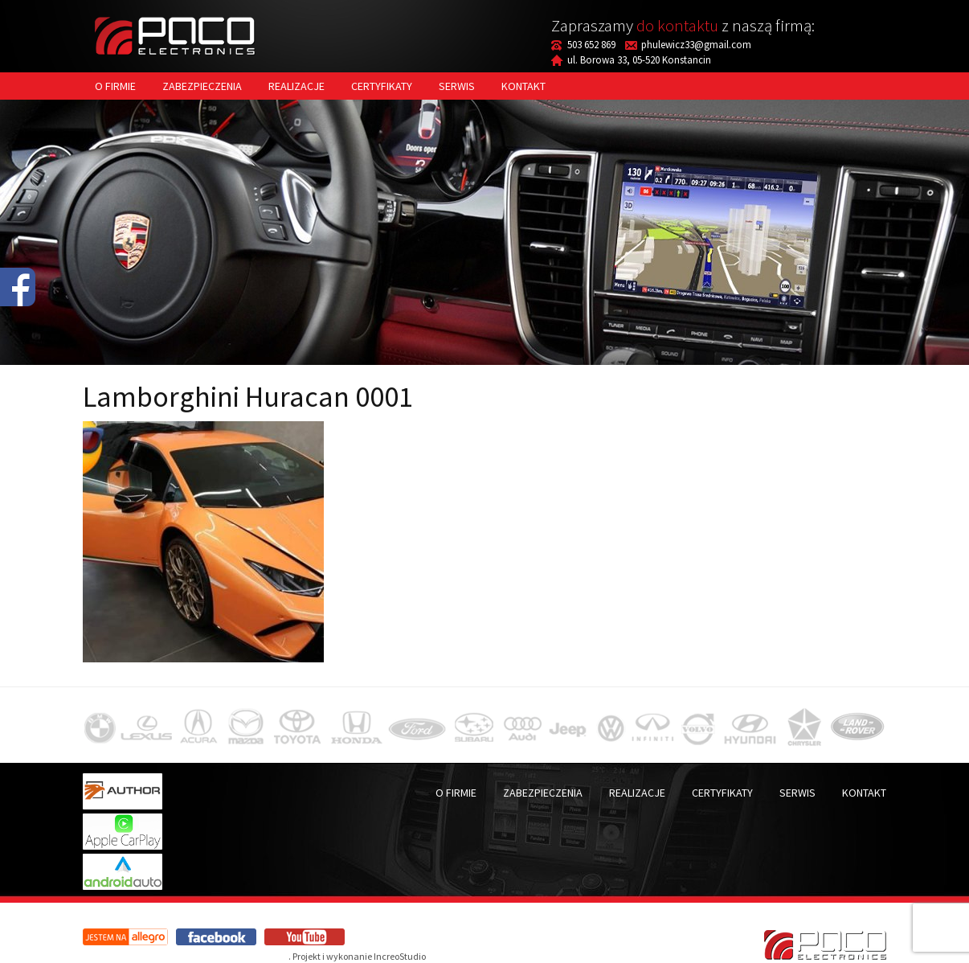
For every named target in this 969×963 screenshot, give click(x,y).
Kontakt (523, 86)
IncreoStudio (400, 956)
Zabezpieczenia (202, 86)
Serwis (457, 86)
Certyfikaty (381, 86)
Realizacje (296, 86)
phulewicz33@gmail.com (696, 44)
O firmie (115, 86)
